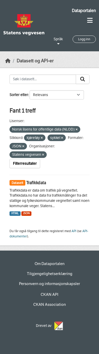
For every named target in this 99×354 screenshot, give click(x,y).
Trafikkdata (36, 182)
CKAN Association (49, 304)
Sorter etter (19, 95)
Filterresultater (25, 163)
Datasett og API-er (35, 61)
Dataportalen (84, 10)
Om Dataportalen (49, 263)
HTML (15, 213)
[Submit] (82, 79)
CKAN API (49, 294)
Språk (58, 39)
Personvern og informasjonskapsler (49, 283)
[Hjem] (8, 61)
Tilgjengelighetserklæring (49, 273)
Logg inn (84, 39)
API (74, 231)
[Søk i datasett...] (43, 79)
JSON (26, 213)
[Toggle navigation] (90, 20)
